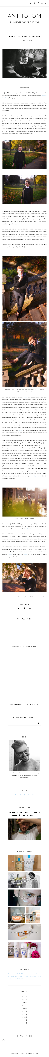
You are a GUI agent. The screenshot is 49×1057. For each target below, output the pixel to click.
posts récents (15, 705)
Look (30, 40)
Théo (25, 554)
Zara (25, 397)
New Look (30, 529)
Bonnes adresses (34, 974)
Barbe (10, 974)
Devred (10, 554)
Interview (33, 977)
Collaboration (15, 976)
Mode (14, 979)
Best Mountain (7, 415)
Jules (20, 430)
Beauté (20, 973)
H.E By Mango (36, 476)
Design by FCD (32, 1053)
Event (26, 977)
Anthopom (25, 16)
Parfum (20, 979)
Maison (10, 979)
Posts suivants (33, 705)
